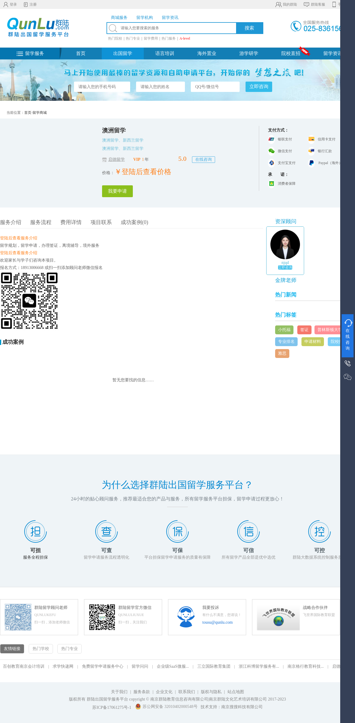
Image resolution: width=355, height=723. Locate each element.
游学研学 (248, 53)
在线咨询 (203, 159)
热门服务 (169, 38)
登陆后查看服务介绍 (18, 238)
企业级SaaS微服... (173, 666)
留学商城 (40, 113)
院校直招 (290, 53)
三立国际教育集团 (213, 666)
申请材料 (312, 341)
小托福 (284, 330)
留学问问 (140, 666)
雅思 (282, 353)
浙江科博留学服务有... (259, 666)
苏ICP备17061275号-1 (111, 707)
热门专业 (133, 38)
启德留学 (116, 159)
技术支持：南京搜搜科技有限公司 (232, 707)
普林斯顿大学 (329, 330)
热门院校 (115, 38)
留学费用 (151, 38)
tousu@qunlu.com (217, 622)
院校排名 (339, 341)
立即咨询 (285, 267)
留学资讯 (332, 53)
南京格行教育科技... (306, 666)
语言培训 (164, 53)
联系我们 (187, 692)
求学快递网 (63, 666)
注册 (30, 4)
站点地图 (235, 692)
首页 (80, 53)
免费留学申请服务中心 (102, 666)
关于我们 (119, 692)
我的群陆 (286, 4)
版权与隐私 (211, 692)
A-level (185, 38)
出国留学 (122, 53)
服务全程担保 (35, 557)
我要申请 (117, 191)
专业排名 (286, 341)
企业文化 (164, 692)
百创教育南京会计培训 (23, 666)
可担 (35, 550)
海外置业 (206, 53)
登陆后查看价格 (146, 172)
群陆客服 (314, 4)
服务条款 (141, 692)
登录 (10, 4)
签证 (304, 330)
